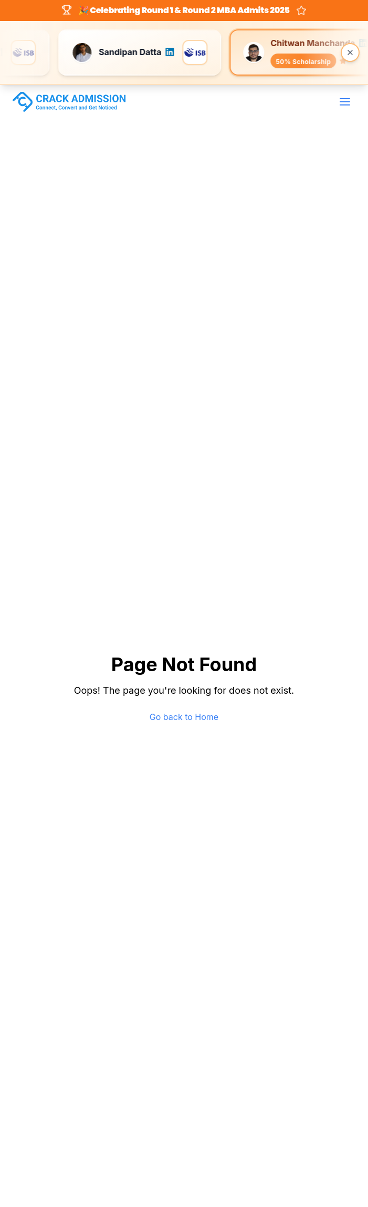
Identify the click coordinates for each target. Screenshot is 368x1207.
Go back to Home (184, 717)
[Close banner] (350, 52)
